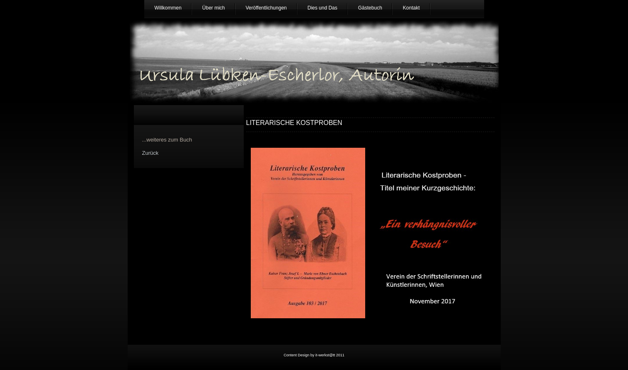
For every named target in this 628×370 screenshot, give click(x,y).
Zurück (150, 153)
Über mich (213, 8)
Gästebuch (370, 8)
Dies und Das (322, 8)
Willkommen (168, 8)
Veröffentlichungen (266, 8)
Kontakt (411, 8)
